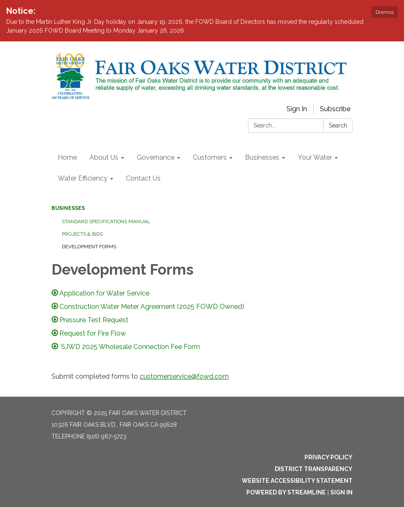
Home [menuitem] (67, 157)
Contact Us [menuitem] (143, 178)
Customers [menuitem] (210, 157)
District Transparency (314, 469)
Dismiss (385, 12)
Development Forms (89, 247)
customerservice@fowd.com (184, 376)
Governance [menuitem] (155, 157)
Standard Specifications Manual (106, 221)
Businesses (68, 208)
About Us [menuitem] (103, 157)
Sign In (296, 109)
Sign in (341, 492)
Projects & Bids (82, 234)
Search (338, 125)
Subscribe (335, 109)
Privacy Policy (328, 457)
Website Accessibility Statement (297, 480)
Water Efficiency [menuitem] (82, 178)
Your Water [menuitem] (315, 157)
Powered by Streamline (286, 492)
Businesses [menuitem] (262, 157)
